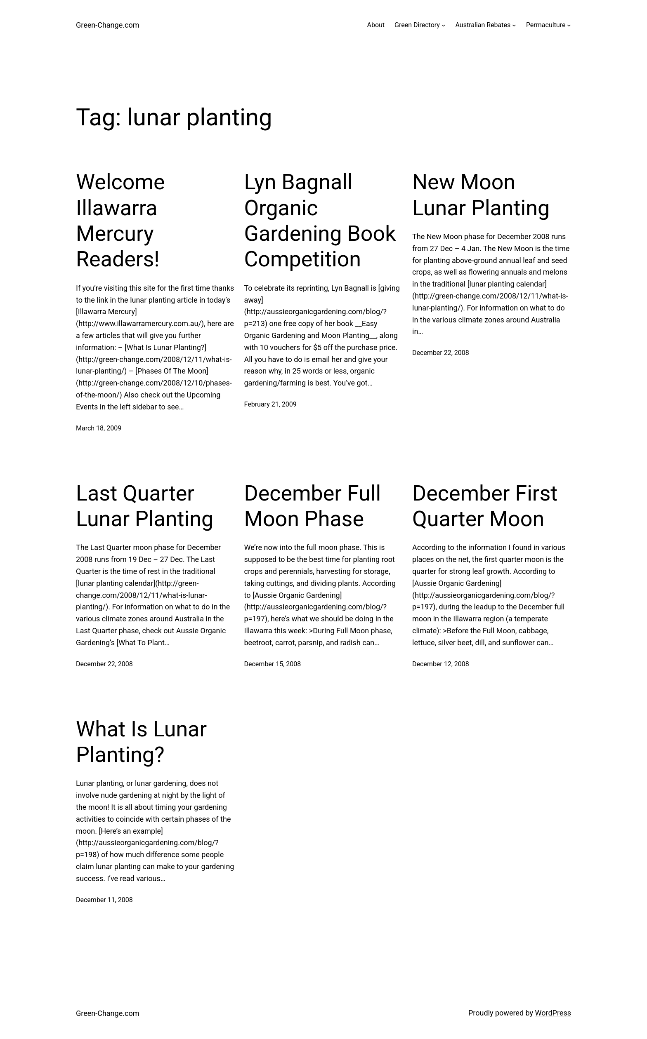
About (376, 25)
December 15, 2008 (272, 664)
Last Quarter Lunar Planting (144, 506)
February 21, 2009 (270, 404)
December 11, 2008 (104, 900)
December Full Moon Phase (312, 506)
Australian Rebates (483, 25)
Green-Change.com (107, 25)
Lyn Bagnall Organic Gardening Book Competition (320, 220)
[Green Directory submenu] (444, 25)
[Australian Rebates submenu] (514, 25)
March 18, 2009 (98, 428)
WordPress (553, 1012)
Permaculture (546, 25)
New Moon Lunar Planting (481, 194)
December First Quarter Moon (484, 506)
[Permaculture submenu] (569, 25)
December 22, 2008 (440, 353)
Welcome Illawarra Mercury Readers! (120, 220)
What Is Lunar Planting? (141, 742)
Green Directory (417, 25)
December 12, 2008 (440, 664)
